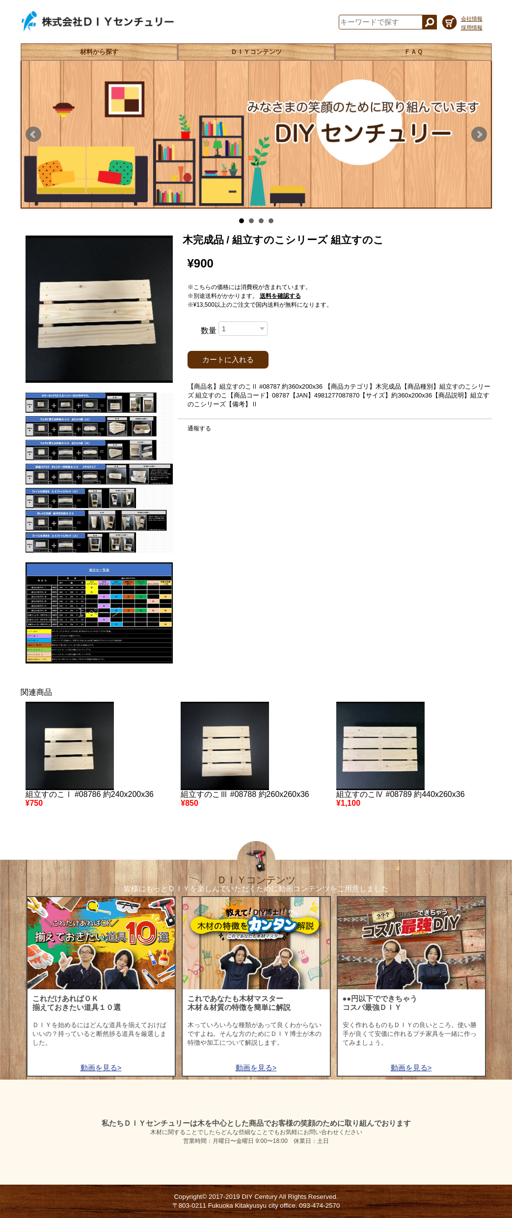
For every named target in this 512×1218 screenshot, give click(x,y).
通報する (199, 428)
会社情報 (472, 19)
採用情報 (472, 27)
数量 (208, 330)
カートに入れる (228, 360)
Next (479, 134)
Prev (33, 134)
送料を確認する (280, 295)
